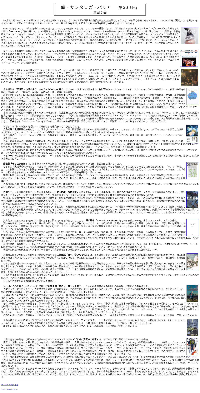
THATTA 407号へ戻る (9, 385)
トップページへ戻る (9, 389)
